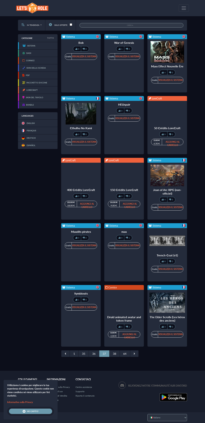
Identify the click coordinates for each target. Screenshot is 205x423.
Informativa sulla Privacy (58, 387)
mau (124, 231)
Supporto (80, 391)
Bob (81, 42)
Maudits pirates (81, 231)
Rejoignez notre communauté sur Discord (157, 385)
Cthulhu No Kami (81, 128)
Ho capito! (30, 411)
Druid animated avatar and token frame (124, 318)
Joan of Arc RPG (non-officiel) (167, 191)
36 (93, 353)
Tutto (50, 38)
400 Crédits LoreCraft (81, 190)
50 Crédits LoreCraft (167, 128)
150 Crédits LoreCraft (124, 190)
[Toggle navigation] (184, 8)
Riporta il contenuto (85, 395)
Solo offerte (58, 25)
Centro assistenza (84, 387)
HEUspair (124, 104)
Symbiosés (81, 293)
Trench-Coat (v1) (167, 255)
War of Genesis (124, 42)
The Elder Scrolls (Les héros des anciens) (167, 318)
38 (114, 353)
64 (124, 353)
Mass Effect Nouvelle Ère (167, 66)
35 (83, 353)
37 (104, 353)
